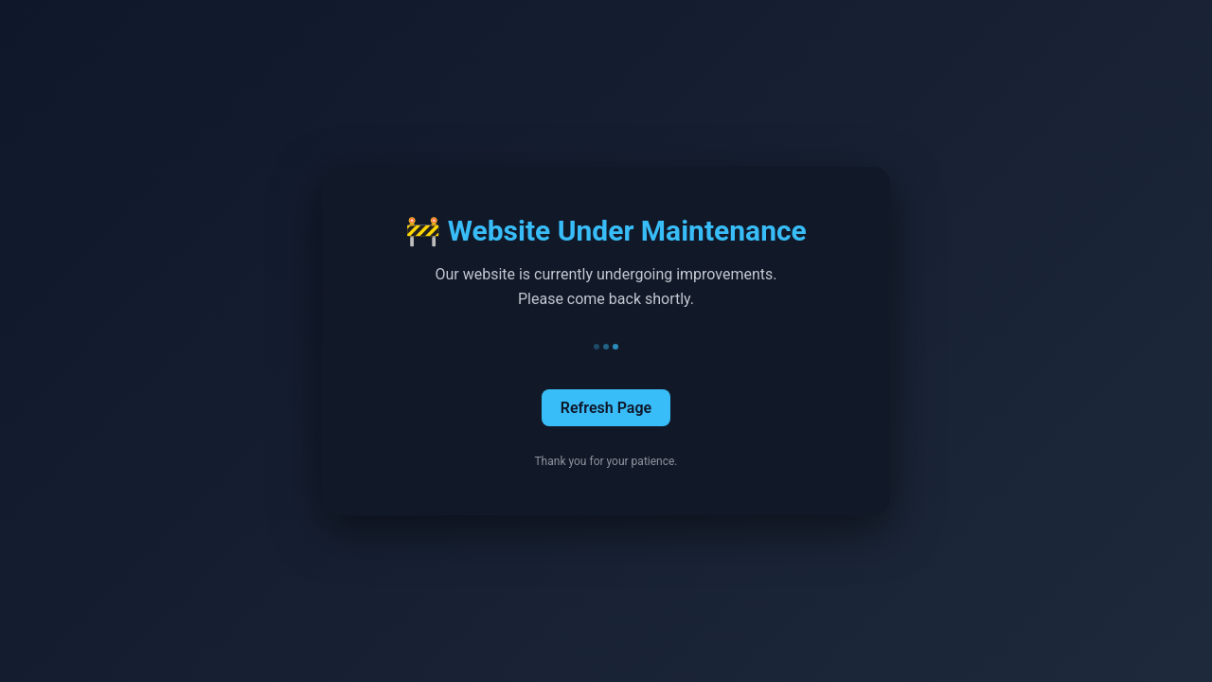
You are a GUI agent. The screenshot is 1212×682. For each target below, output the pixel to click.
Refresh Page (606, 408)
